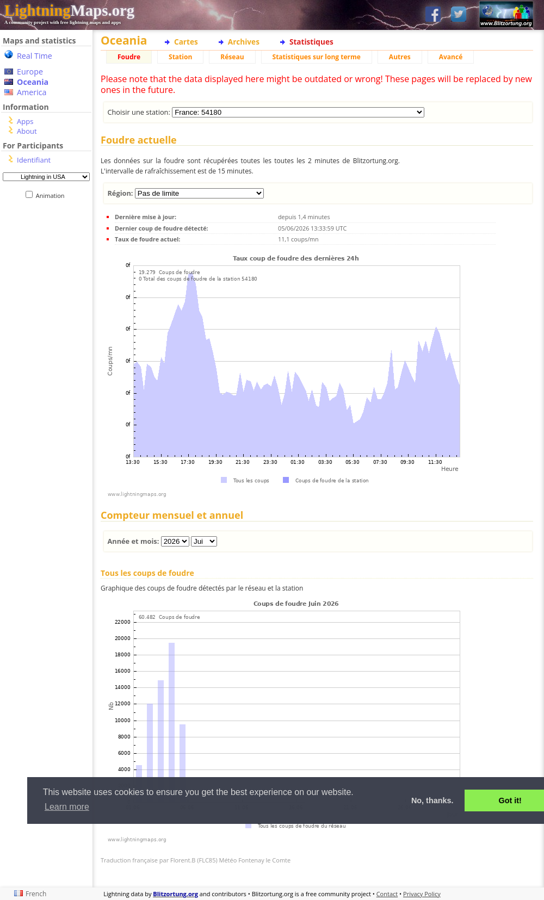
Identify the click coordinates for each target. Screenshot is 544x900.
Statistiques (311, 41)
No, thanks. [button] (432, 800)
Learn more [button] (67, 806)
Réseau (232, 56)
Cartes (186, 41)
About (27, 131)
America (32, 92)
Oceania (32, 82)
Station (180, 56)
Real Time (34, 56)
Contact (387, 894)
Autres (400, 56)
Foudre (129, 56)
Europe (30, 71)
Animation (52, 195)
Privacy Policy (422, 894)
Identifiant (34, 160)
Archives (243, 41)
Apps (25, 121)
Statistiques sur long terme (317, 56)
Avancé (451, 56)
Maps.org (69, 10)
